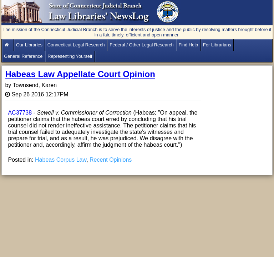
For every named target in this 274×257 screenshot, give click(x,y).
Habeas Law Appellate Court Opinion (80, 74)
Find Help (188, 44)
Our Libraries (29, 44)
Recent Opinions (111, 160)
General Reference (23, 56)
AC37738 (20, 113)
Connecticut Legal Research (76, 44)
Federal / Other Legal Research (141, 44)
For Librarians (217, 44)
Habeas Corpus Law (60, 160)
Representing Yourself (69, 56)
